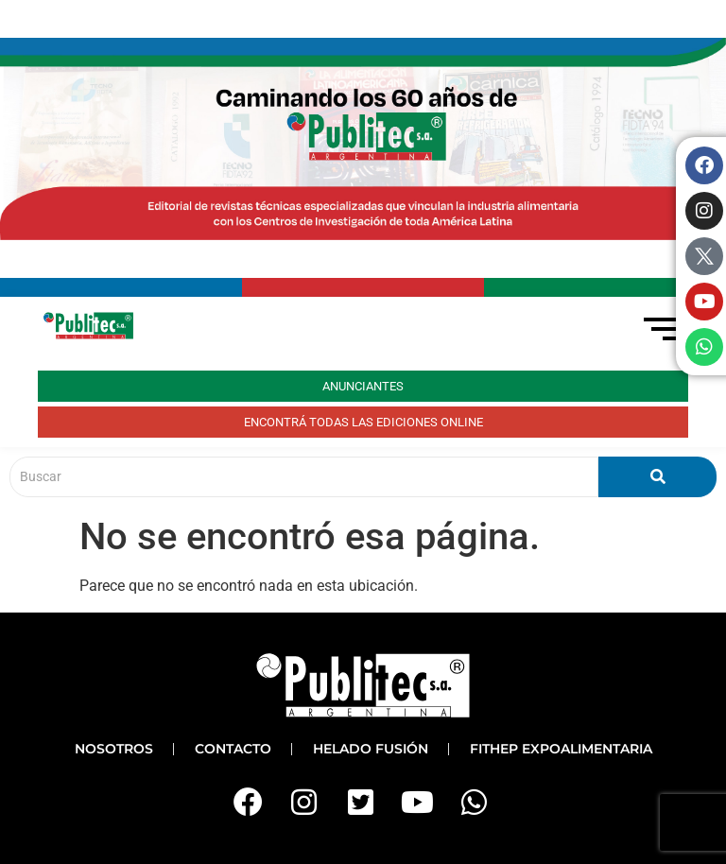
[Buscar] (303, 477)
